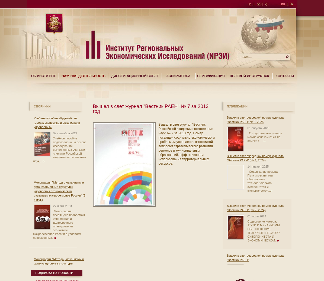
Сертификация (210, 76)
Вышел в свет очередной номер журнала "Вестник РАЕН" (255, 258)
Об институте (43, 76)
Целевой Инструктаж (249, 76)
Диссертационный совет (135, 76)
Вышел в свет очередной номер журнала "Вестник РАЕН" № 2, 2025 (255, 119)
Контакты (285, 76)
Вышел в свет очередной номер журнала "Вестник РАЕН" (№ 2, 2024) (255, 208)
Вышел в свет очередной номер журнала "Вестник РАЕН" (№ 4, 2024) (255, 158)
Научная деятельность (83, 76)
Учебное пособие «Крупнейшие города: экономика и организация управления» (57, 123)
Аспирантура (178, 76)
